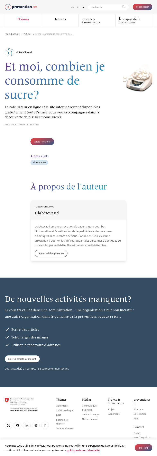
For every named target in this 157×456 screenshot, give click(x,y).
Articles (28, 33)
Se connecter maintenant (53, 368)
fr (83, 7)
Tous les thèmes (64, 428)
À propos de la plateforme (129, 20)
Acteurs (60, 19)
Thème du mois (90, 419)
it (78, 7)
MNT (58, 415)
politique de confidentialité (83, 450)
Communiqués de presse (90, 407)
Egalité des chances (62, 421)
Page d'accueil (12, 33)
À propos (138, 409)
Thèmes (23, 19)
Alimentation (39, 162)
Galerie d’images (91, 414)
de (72, 7)
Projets (111, 409)
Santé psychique (64, 410)
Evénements (114, 413)
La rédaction (140, 413)
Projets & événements (91, 20)
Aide (135, 418)
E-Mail (136, 433)
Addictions (62, 405)
